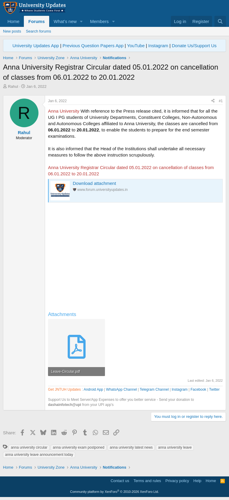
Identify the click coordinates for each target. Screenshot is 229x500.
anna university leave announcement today (39, 455)
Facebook (198, 389)
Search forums (38, 31)
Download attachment (94, 183)
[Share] (213, 101)
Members (99, 21)
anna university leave (175, 447)
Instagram (158, 45)
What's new (65, 21)
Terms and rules (147, 480)
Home (13, 21)
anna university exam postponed (78, 447)
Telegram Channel (154, 389)
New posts (12, 31)
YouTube (136, 45)
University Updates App (36, 45)
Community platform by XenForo (114, 491)
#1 (221, 101)
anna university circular (29, 447)
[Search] (220, 21)
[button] (81, 21)
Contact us (120, 480)
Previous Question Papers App (93, 45)
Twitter (214, 389)
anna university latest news (131, 447)
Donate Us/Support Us (194, 45)
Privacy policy (177, 480)
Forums (36, 21)
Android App (93, 389)
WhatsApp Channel (121, 389)
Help (198, 480)
